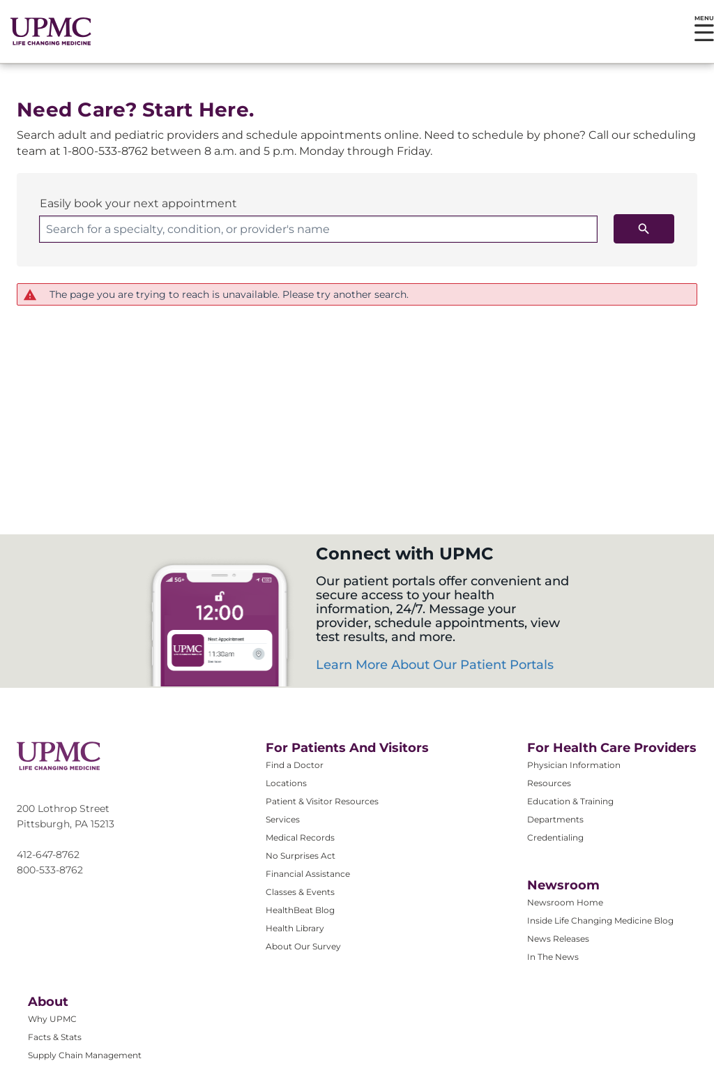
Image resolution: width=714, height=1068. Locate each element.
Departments (555, 819)
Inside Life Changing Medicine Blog (600, 920)
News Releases (558, 938)
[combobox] (318, 229)
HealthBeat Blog (300, 910)
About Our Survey (303, 946)
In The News (553, 957)
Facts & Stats (55, 1037)
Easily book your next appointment (138, 203)
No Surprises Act (300, 855)
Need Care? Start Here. (135, 110)
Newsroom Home (565, 902)
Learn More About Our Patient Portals (435, 665)
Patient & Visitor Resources (322, 801)
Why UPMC (52, 1019)
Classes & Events (300, 892)
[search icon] (644, 228)
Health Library (295, 928)
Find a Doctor (295, 765)
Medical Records (300, 837)
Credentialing (555, 837)
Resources (549, 783)
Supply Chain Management (85, 1055)
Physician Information (574, 765)
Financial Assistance (308, 873)
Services (283, 819)
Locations (286, 783)
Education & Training (570, 801)
